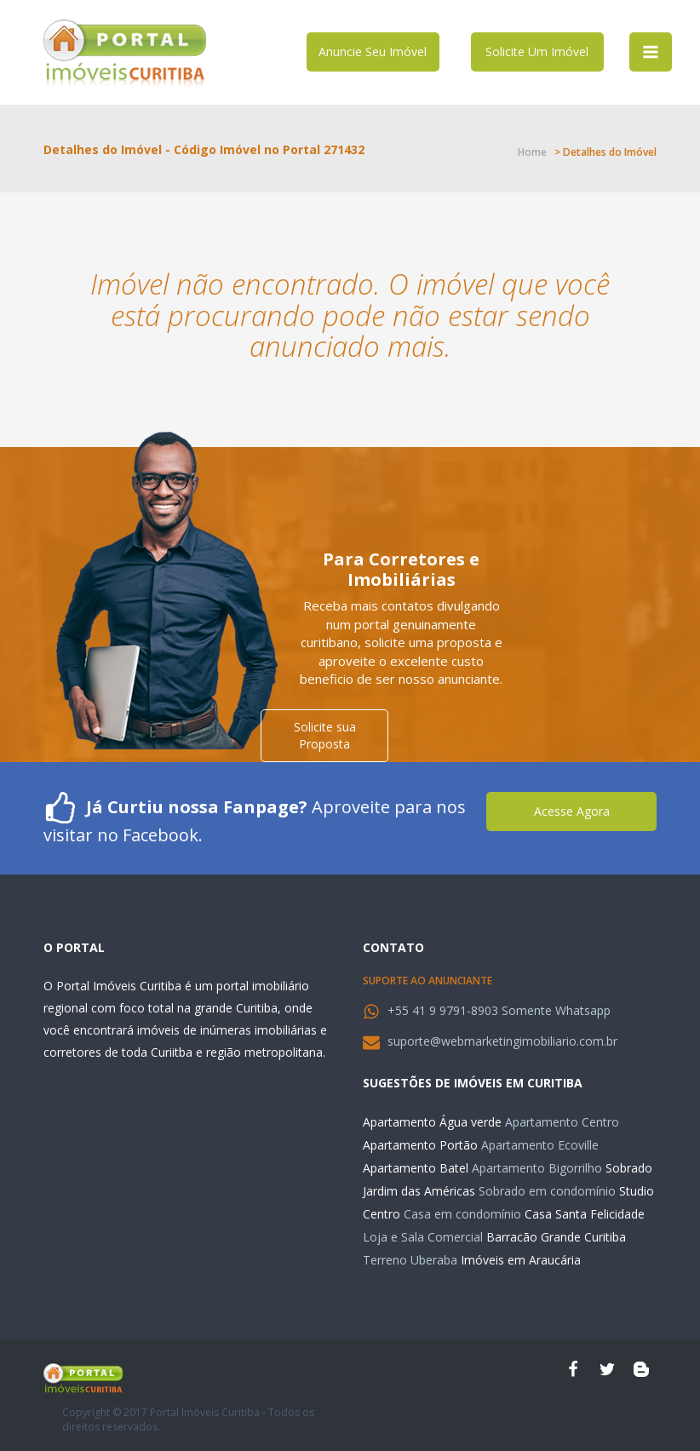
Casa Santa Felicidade (585, 1214)
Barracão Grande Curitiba (556, 1237)
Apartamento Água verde (432, 1122)
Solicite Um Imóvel (536, 51)
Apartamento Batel (415, 1168)
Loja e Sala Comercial (423, 1237)
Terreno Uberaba (410, 1260)
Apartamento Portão (420, 1145)
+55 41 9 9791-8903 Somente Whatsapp (499, 1010)
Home (532, 152)
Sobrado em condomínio (547, 1191)
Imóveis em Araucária (521, 1260)
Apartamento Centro (562, 1122)
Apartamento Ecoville (540, 1145)
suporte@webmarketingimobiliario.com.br (502, 1041)
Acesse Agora (572, 811)
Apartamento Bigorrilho (537, 1168)
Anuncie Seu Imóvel (372, 51)
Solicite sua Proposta (325, 735)
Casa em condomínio (462, 1214)
